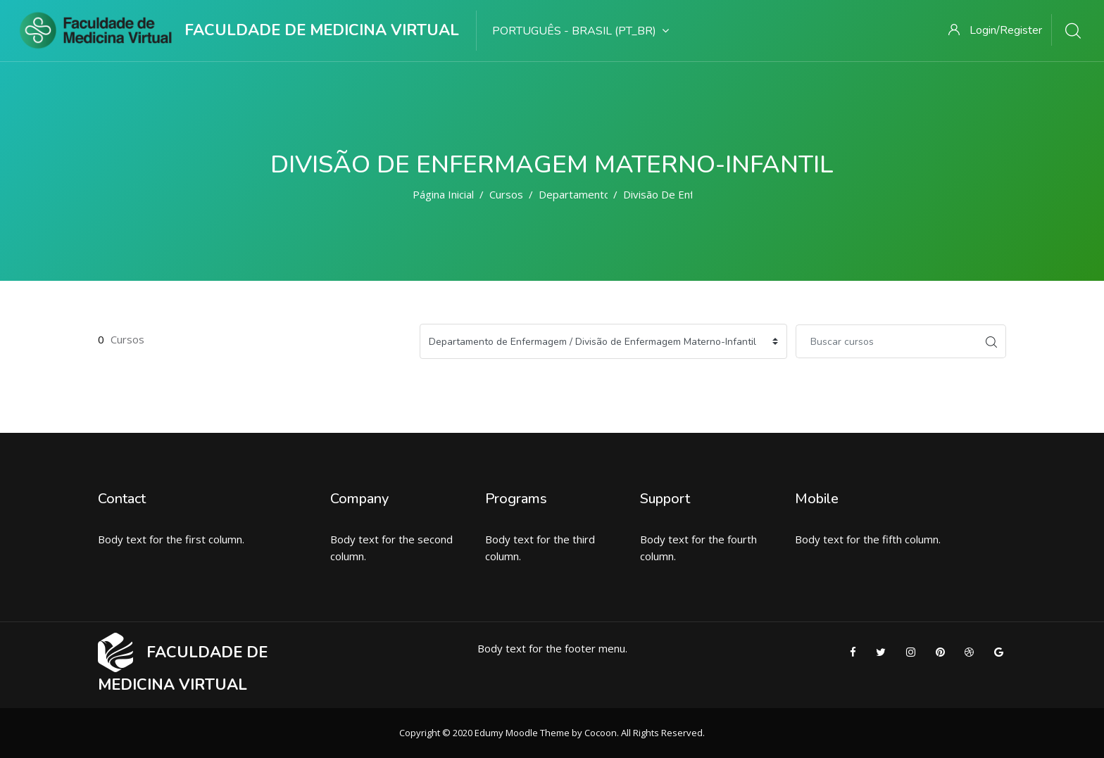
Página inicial (443, 194)
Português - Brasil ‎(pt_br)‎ (580, 31)
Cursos (506, 194)
